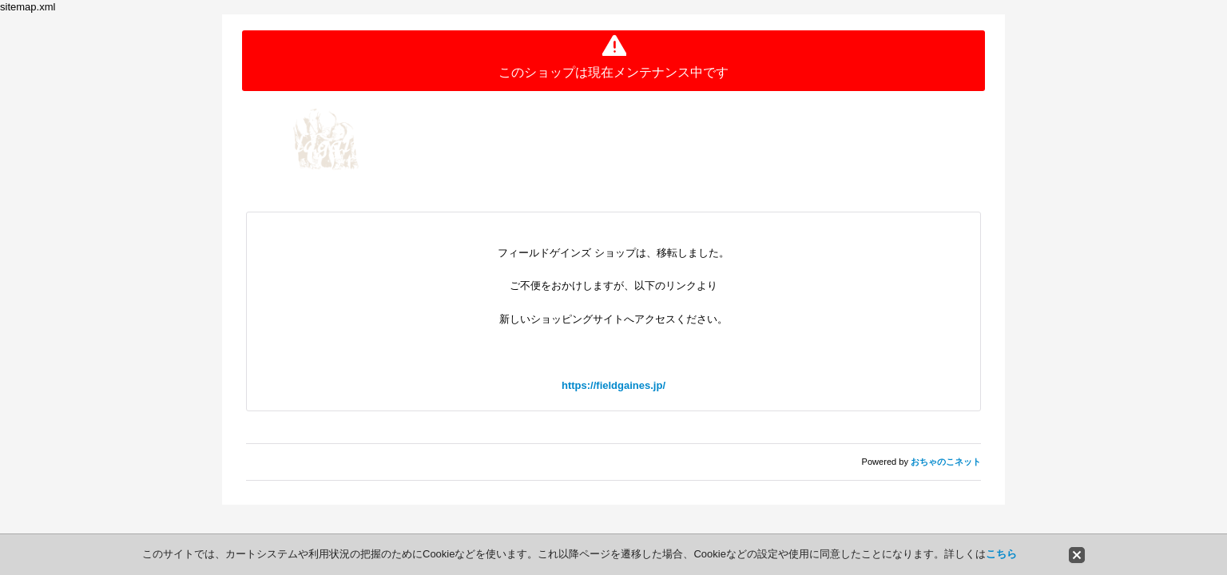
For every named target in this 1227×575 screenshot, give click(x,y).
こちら (1001, 554)
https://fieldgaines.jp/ (613, 385)
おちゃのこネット (946, 461)
